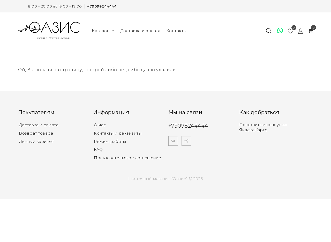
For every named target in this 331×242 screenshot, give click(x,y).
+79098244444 (100, 6)
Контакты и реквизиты (117, 133)
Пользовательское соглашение (127, 158)
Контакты (176, 30)
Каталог (103, 30)
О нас (100, 124)
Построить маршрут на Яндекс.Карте (264, 127)
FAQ (98, 149)
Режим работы (110, 141)
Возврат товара (36, 133)
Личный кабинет (36, 141)
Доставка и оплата (140, 30)
